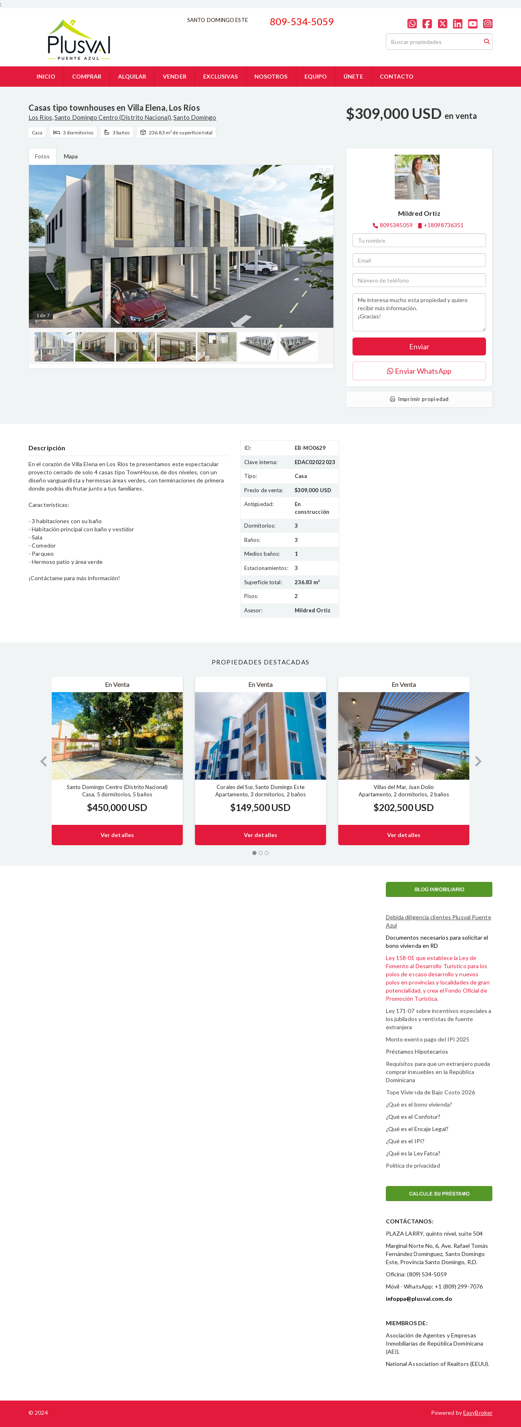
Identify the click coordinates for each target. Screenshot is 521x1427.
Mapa (71, 156)
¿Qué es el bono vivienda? (419, 1104)
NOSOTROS (271, 76)
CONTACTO (397, 76)
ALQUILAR (132, 76)
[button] (40, 761)
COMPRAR (87, 76)
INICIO (46, 76)
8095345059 (396, 224)
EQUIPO (315, 76)
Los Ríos (40, 117)
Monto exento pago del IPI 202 (426, 1039)
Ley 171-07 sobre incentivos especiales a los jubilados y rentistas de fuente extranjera (439, 1018)
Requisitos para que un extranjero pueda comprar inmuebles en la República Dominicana (438, 1071)
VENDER (174, 76)
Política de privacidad (413, 1165)
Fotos (42, 156)
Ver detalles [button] (117, 834)
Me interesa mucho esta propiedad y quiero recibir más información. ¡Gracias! (419, 312)
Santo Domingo (194, 117)
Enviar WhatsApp (419, 370)
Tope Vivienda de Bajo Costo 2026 (430, 1092)
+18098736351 (444, 224)
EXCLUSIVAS (220, 76)
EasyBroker (478, 1412)
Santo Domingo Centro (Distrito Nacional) (113, 117)
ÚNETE (353, 76)
